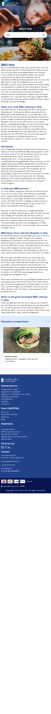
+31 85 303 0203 (8, 465)
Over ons (5, 412)
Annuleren (5, 404)
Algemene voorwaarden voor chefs (15, 394)
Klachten (4, 401)
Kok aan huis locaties (9, 434)
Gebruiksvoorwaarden (10, 397)
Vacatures (5, 417)
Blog (3, 419)
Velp (25, 35)
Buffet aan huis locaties (11, 432)
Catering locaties (8, 429)
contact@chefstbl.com (10, 461)
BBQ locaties (6, 439)
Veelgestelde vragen (9, 389)
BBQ (3, 92)
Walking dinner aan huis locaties (14, 437)
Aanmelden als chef (9, 414)
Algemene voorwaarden (11, 392)
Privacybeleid (6, 399)
